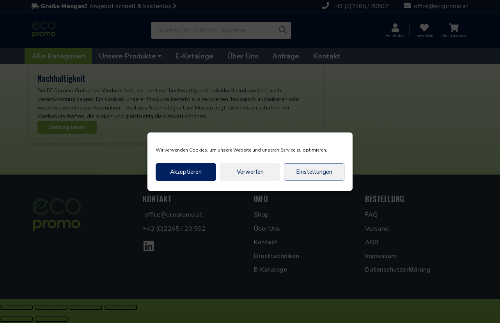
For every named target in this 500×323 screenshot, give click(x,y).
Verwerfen (250, 172)
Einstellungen (314, 172)
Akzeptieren (186, 172)
